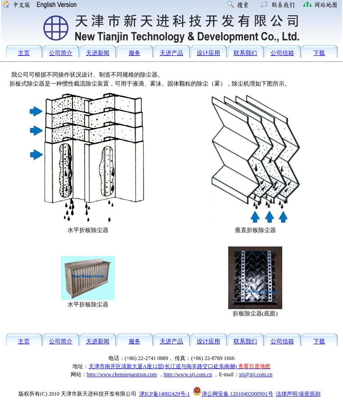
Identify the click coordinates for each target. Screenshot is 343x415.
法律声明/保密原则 (298, 394)
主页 (24, 53)
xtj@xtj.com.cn (255, 374)
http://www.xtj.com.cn (188, 374)
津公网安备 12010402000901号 (233, 394)
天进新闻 (97, 53)
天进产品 (171, 53)
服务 (134, 53)
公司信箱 (282, 53)
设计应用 (208, 53)
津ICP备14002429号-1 (164, 394)
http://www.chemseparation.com (122, 374)
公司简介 (60, 53)
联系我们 (245, 53)
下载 (319, 53)
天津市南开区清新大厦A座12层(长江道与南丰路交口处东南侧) (180, 366)
